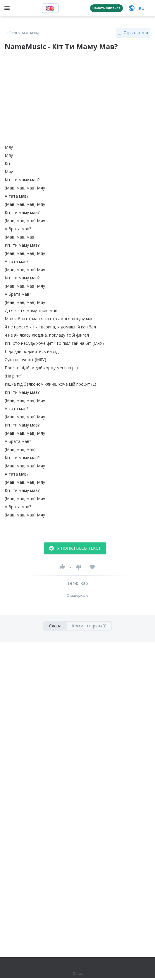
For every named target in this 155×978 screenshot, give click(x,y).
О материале (77, 596)
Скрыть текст (133, 33)
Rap (84, 583)
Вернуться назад (22, 33)
